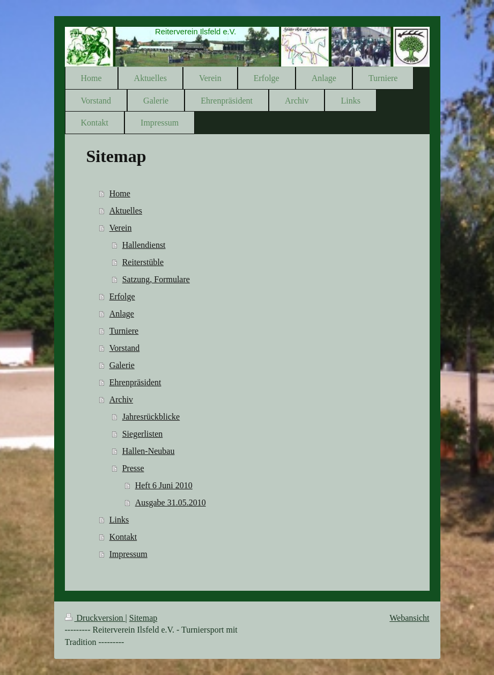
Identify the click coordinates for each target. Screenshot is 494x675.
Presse (133, 468)
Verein (120, 227)
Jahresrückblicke (151, 416)
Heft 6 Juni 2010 (164, 485)
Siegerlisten (142, 433)
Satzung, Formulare (156, 279)
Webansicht (409, 617)
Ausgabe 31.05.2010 (170, 502)
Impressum (128, 554)
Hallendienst (144, 245)
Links (119, 519)
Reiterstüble (143, 262)
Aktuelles (125, 210)
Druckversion (95, 617)
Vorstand (124, 348)
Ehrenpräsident (135, 382)
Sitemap (143, 617)
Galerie (122, 365)
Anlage (121, 313)
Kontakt (123, 536)
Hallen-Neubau (148, 451)
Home (119, 193)
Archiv (121, 399)
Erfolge (122, 296)
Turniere (124, 330)
